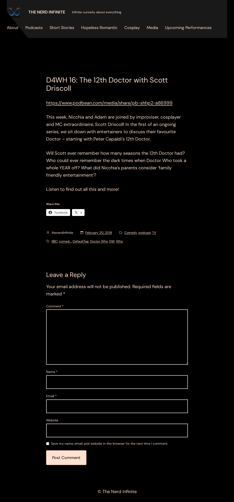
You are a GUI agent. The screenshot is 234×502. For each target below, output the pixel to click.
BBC (55, 241)
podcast (144, 233)
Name (52, 372)
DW (112, 241)
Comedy (130, 233)
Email (51, 396)
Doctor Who (99, 241)
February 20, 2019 (98, 233)
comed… (65, 241)
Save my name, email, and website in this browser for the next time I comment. (109, 444)
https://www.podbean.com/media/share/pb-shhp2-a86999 (109, 103)
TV (154, 233)
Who (119, 241)
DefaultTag (81, 241)
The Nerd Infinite (46, 12)
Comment (55, 306)
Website (52, 420)
